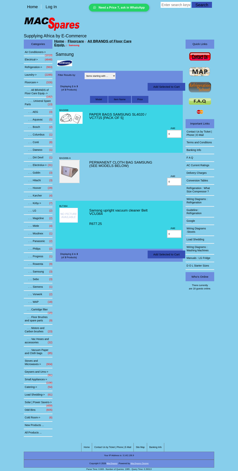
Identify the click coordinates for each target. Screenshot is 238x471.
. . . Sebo (38, 279)
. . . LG (38, 210)
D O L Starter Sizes (197, 265)
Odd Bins (38, 410)
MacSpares (112, 463)
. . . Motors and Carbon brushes (38, 330)
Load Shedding (195, 239)
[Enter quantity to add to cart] (174, 134)
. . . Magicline (38, 218)
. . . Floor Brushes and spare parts (38, 319)
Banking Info (193, 150)
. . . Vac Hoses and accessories (38, 341)
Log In (51, 6)
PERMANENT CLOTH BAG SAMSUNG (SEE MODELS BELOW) (120, 164)
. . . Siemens (38, 287)
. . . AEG (38, 112)
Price (140, 99)
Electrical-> (38, 59)
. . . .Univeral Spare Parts (38, 102)
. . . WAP (38, 302)
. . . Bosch (38, 127)
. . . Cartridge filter (38, 310)
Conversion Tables (197, 180)
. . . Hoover (38, 188)
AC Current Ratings (197, 165)
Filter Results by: (67, 75)
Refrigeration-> (38, 67)
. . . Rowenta (38, 264)
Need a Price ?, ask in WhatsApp (119, 7)
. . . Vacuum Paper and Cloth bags (38, 352)
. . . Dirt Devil (38, 157)
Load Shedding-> (38, 394)
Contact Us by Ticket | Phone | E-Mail (199, 133)
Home (32, 6)
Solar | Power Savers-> (38, 403)
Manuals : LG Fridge (198, 258)
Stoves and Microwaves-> (38, 362)
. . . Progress (38, 256)
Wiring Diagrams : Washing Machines (197, 249)
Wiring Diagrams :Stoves (196, 230)
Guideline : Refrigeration (194, 212)
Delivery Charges (196, 172)
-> (38, 82)
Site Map (140, 447)
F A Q (189, 157)
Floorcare (76, 41)
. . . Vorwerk (38, 294)
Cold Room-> (38, 417)
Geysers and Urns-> (38, 372)
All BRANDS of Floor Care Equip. (92, 43)
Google (190, 220)
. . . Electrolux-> (38, 165)
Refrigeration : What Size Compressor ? (198, 190)
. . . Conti (38, 142)
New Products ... (34, 425)
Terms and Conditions (199, 142)
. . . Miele (38, 226)
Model (99, 99)
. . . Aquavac (38, 119)
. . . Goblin (38, 173)
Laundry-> (38, 75)
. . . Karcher (38, 195)
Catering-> (38, 387)
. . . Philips (38, 249)
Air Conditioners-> (38, 53)
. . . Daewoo (38, 150)
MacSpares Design (140, 463)
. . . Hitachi (38, 180)
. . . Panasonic (38, 241)
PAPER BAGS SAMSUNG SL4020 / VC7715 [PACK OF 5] (117, 116)
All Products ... (33, 432)
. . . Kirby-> (38, 203)
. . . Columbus (38, 134)
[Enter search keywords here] (176, 5)
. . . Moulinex (38, 233)
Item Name (120, 99)
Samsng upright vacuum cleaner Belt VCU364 (118, 212)
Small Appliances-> (38, 380)
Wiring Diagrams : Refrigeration (196, 201)
